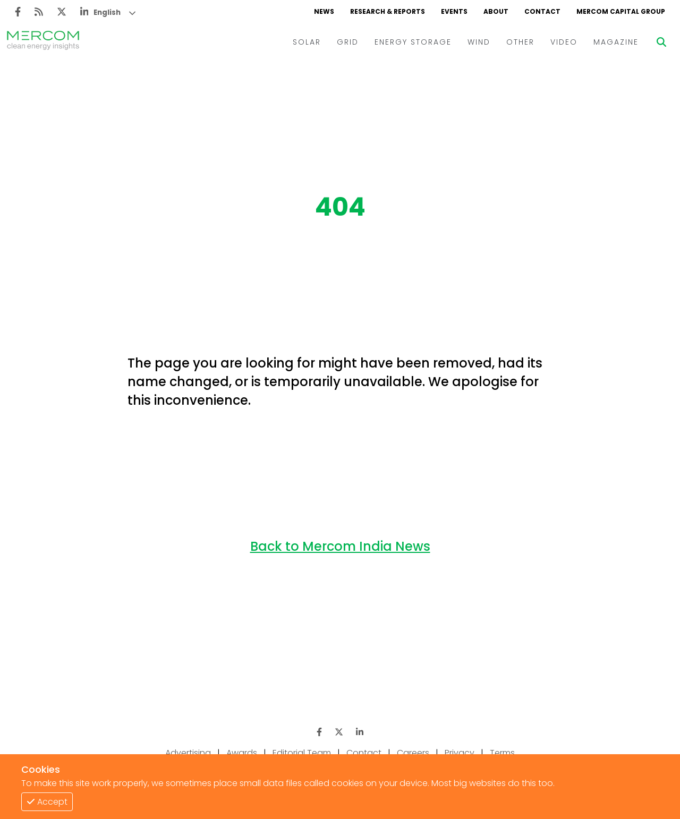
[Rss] (39, 12)
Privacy (459, 753)
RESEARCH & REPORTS (387, 11)
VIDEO (563, 42)
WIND (479, 42)
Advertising (188, 753)
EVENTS (454, 11)
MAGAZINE (616, 42)
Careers (413, 753)
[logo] (43, 42)
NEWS (324, 11)
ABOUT (495, 11)
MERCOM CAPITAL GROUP (620, 11)
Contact (363, 753)
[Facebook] (18, 12)
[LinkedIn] (84, 12)
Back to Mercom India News (340, 546)
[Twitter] (61, 12)
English (107, 12)
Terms (502, 753)
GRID (348, 42)
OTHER (520, 42)
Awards (241, 753)
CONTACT (542, 11)
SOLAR (307, 42)
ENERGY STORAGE (413, 42)
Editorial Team (302, 753)
